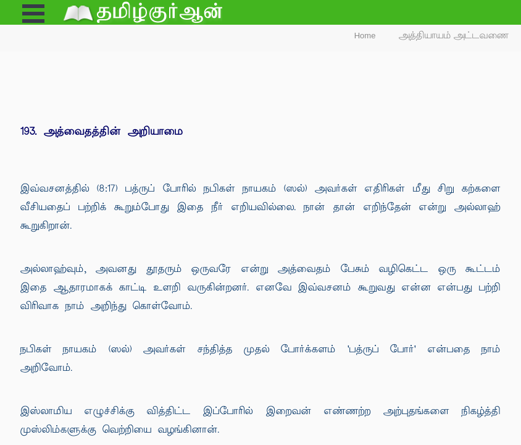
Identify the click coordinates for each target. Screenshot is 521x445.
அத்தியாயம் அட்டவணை (454, 35)
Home (365, 35)
